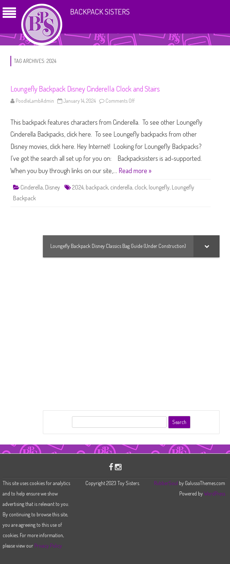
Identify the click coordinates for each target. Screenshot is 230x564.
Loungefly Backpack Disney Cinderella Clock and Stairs (85, 88)
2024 (78, 187)
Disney (52, 187)
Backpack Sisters (100, 11)
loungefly (159, 187)
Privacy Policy (48, 545)
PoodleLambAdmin (35, 101)
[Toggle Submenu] (206, 246)
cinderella (121, 187)
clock (140, 187)
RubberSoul (166, 483)
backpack (97, 187)
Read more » (135, 170)
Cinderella (32, 187)
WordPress (214, 493)
